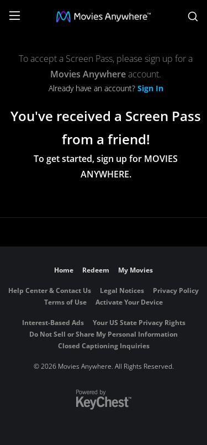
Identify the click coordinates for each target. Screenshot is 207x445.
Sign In (150, 88)
